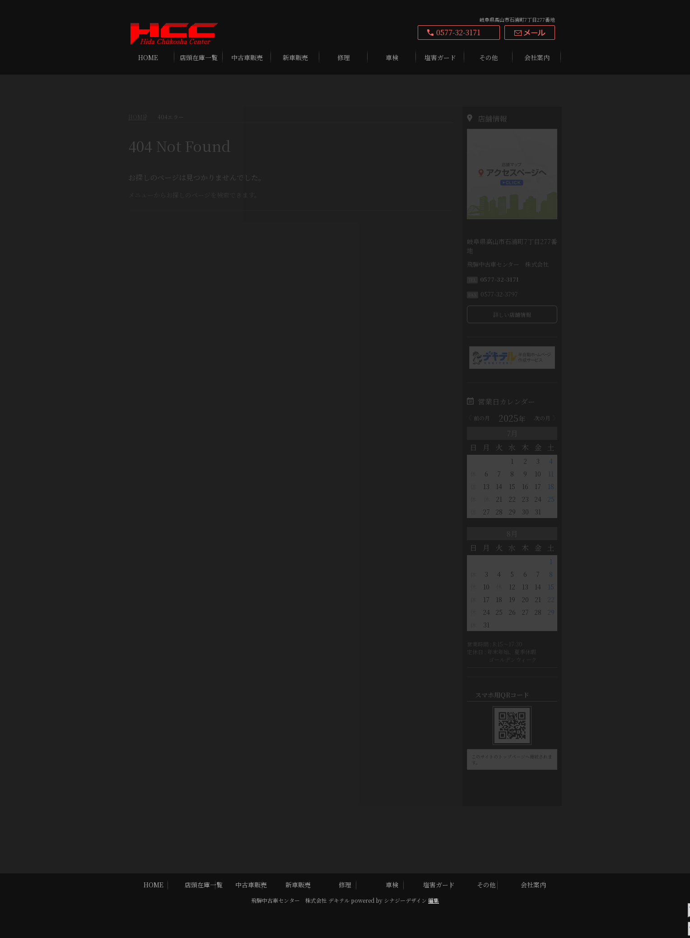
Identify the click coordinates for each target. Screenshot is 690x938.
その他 (488, 57)
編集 (433, 900)
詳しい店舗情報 (512, 291)
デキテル (339, 900)
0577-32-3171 (458, 32)
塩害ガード (440, 57)
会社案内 (537, 57)
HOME (148, 57)
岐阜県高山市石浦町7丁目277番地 (517, 19)
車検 (392, 57)
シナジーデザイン (405, 900)
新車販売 (295, 57)
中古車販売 (247, 57)
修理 (343, 57)
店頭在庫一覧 (199, 57)
